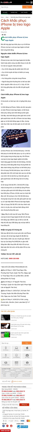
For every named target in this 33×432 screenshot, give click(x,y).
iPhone (7, 17)
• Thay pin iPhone (16, 368)
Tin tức (2, 17)
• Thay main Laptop (14, 375)
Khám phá (14, 12)
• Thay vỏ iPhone (23, 370)
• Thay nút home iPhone (19, 371)
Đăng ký (24, 404)
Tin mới (5, 12)
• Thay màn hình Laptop (15, 373)
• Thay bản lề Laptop (14, 374)
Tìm (27, 7)
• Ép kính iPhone (12, 370)
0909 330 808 (5, 430)
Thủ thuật (24, 12)
